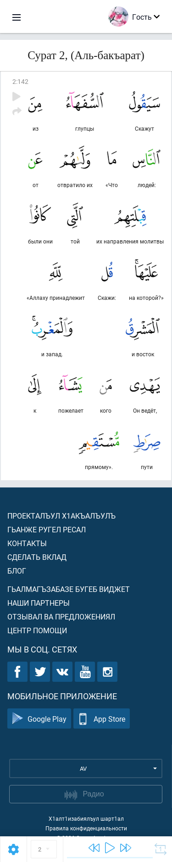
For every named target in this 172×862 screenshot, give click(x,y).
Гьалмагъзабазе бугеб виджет (68, 589)
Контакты (27, 543)
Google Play (39, 719)
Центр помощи (37, 630)
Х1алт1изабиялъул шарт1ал (86, 818)
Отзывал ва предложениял (61, 616)
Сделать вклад (37, 557)
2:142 (20, 81)
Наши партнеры (38, 603)
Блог (16, 570)
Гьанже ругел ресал (46, 529)
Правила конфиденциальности (86, 828)
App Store (101, 719)
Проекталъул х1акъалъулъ (61, 515)
